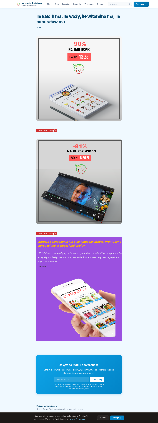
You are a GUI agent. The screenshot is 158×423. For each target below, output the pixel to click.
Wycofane (89, 4)
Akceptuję (117, 418)
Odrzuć (103, 418)
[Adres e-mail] (71, 379)
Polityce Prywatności (77, 419)
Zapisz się (96, 379)
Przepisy (66, 4)
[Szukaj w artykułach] (117, 4)
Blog (57, 4)
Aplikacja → (141, 4)
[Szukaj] (129, 4)
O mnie (100, 4)
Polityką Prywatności (89, 386)
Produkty (77, 4)
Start (49, 4)
